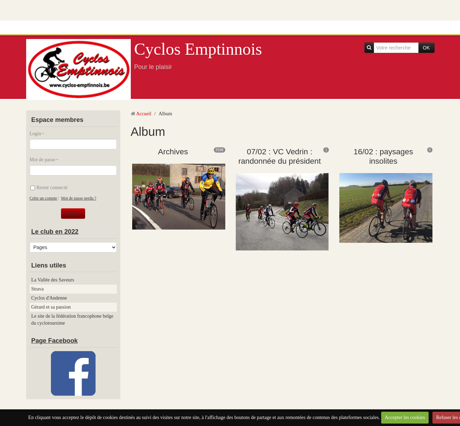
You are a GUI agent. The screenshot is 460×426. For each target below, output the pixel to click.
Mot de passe (42, 159)
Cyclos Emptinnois (198, 49)
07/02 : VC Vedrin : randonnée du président (279, 156)
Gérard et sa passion (51, 307)
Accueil (143, 113)
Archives (173, 151)
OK (426, 48)
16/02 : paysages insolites (383, 156)
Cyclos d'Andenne (49, 298)
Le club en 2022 (54, 231)
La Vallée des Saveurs (52, 279)
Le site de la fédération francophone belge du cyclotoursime (72, 319)
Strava (37, 289)
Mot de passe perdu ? (78, 198)
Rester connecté (49, 187)
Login (35, 133)
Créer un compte (43, 198)
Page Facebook (54, 340)
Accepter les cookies (405, 417)
